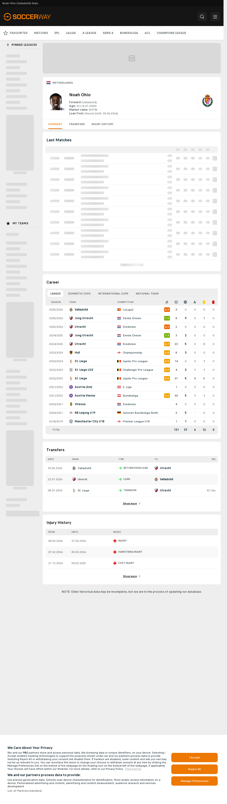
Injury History (102, 124)
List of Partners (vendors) (24, 790)
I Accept (194, 757)
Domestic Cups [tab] (79, 293)
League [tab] (55, 293)
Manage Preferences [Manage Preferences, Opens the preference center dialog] (194, 781)
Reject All (194, 769)
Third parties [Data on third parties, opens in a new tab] (133, 769)
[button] (202, 16)
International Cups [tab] (113, 293)
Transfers (77, 124)
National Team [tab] (147, 293)
